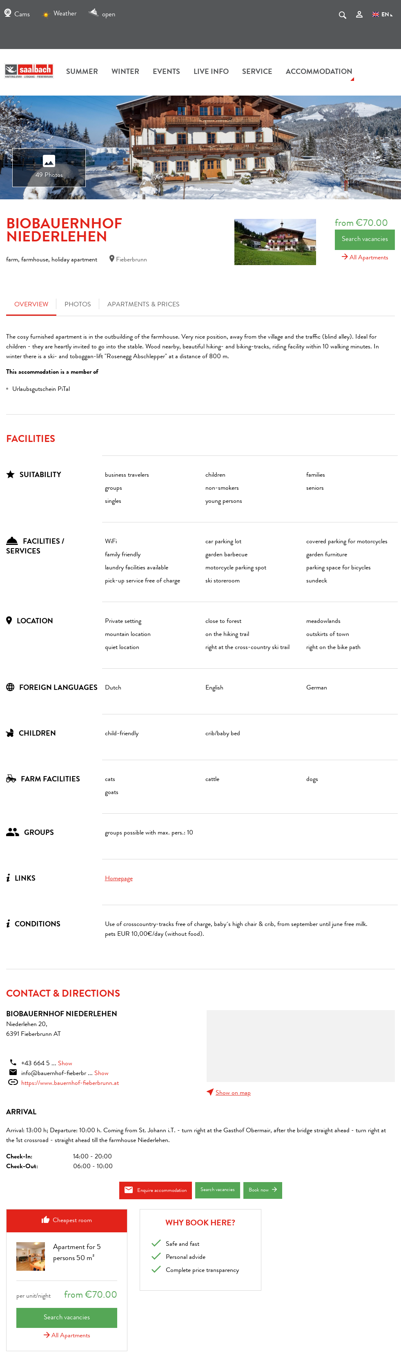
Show (65, 1064)
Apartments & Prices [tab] (143, 305)
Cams (17, 14)
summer (82, 72)
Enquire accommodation (156, 1190)
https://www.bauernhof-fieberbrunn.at (70, 1083)
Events (166, 72)
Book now (263, 1190)
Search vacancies (365, 239)
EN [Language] (382, 15)
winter (125, 72)
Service (257, 72)
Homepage (119, 879)
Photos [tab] (78, 305)
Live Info (211, 72)
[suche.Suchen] (342, 16)
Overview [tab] (31, 305)
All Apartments (365, 258)
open (101, 14)
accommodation (319, 72)
